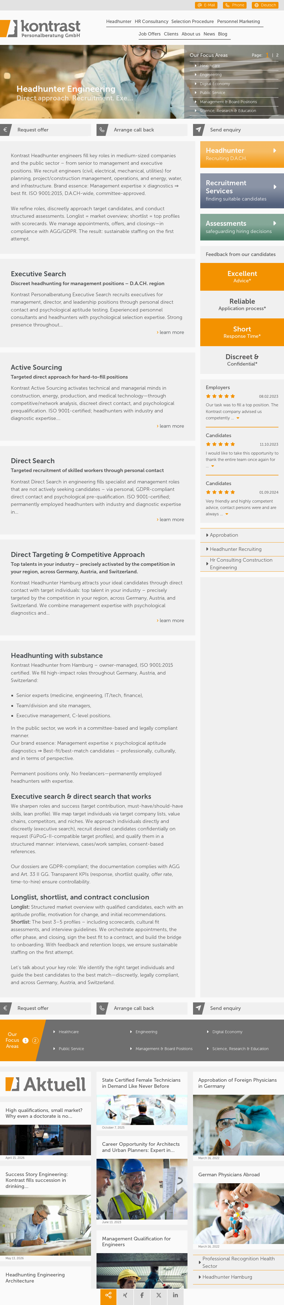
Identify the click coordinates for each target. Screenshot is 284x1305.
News (209, 34)
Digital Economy (211, 84)
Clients (171, 34)
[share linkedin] (176, 1297)
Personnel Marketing (238, 21)
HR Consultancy (151, 21)
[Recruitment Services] (242, 190)
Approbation (219, 535)
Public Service (209, 92)
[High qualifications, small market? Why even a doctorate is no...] (45, 1131)
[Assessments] (242, 227)
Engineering (207, 74)
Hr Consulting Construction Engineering (236, 564)
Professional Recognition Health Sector (234, 1262)
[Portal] (40, 30)
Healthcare (206, 66)
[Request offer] (45, 130)
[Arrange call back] (142, 130)
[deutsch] (265, 5)
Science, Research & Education (224, 110)
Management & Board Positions (225, 102)
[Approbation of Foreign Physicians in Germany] (238, 1116)
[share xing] (125, 1297)
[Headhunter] (242, 154)
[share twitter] (159, 1297)
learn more (172, 332)
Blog (222, 34)
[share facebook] (142, 1297)
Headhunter (118, 21)
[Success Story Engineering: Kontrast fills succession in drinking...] (45, 1213)
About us (191, 34)
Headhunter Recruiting (230, 549)
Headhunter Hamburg (222, 1277)
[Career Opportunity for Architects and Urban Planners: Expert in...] (142, 1180)
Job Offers (150, 34)
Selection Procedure (192, 21)
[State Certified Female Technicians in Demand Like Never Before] (142, 1101)
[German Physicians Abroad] (238, 1207)
